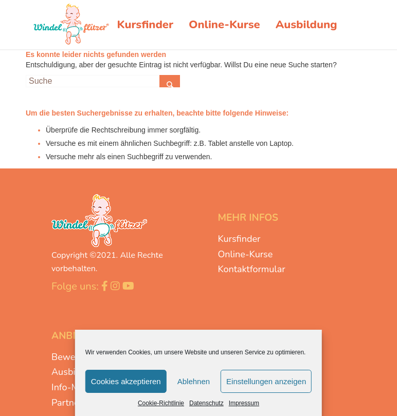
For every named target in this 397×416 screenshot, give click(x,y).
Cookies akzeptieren (126, 381)
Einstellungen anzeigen (266, 381)
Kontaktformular (251, 269)
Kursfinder (239, 239)
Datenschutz (206, 403)
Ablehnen (193, 381)
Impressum (244, 403)
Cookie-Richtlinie (161, 403)
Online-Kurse (245, 254)
